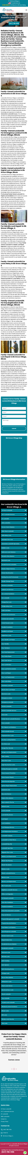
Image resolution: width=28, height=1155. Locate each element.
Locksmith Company (7, 835)
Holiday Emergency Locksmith (9, 769)
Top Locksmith (5, 998)
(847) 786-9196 (14, 23)
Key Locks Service (6, 794)
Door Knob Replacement (8, 652)
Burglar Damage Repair (8, 581)
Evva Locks (4, 714)
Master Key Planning (7, 860)
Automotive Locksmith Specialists (10, 543)
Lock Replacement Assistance (10, 831)
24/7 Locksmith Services (8, 514)
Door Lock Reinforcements (9, 669)
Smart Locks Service (7, 985)
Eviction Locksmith (6, 706)
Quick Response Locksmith (9, 931)
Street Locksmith (6, 994)
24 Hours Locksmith (7, 510)
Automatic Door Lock (7, 539)
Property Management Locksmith (10, 919)
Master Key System (7, 865)
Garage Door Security (7, 748)
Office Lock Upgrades (7, 894)
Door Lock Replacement (8, 677)
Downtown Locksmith (7, 685)
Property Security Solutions (9, 923)
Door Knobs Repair (7, 656)
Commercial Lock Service (8, 614)
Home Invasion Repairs (8, 777)
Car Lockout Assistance (8, 593)
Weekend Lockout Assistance (9, 1006)
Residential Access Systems (9, 944)
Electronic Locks (6, 694)
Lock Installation (6, 823)
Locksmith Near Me (7, 844)
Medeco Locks (5, 869)
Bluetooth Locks (6, 560)
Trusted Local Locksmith (8, 1002)
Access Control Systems (8, 527)
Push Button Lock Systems (9, 927)
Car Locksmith (5, 598)
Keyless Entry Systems (7, 798)
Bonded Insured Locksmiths (9, 564)
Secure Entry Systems (7, 977)
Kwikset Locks (5, 806)
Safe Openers (5, 965)
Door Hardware (6, 648)
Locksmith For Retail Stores (9, 839)
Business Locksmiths (7, 585)
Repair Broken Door (7, 940)
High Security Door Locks (8, 764)
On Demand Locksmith (8, 898)
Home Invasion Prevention (8, 773)
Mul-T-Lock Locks (6, 885)
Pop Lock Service (6, 915)
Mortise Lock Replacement (9, 881)
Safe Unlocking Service (8, 969)
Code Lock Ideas (6, 610)
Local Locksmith (6, 810)
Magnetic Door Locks (7, 852)
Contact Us (3, 1119)
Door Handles (5, 644)
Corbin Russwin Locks (7, 623)
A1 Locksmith (5, 518)
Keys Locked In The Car (8, 802)
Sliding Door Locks (6, 981)
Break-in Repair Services (8, 568)
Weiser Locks (5, 1011)
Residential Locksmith (7, 948)
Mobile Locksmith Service (8, 873)
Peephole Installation (7, 906)
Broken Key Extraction (7, 573)
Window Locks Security (8, 1019)
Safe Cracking (5, 960)
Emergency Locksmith (7, 702)
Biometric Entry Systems (8, 556)
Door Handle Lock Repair (8, 639)
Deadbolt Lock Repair (7, 631)
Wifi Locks (4, 1015)
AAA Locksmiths (6, 523)
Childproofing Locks (7, 606)
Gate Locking (5, 756)
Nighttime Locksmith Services (9, 890)
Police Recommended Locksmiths (11, 910)
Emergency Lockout (7, 698)
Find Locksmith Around (8, 731)
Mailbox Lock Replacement (9, 856)
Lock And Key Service (7, 814)
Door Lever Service (7, 660)
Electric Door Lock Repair (8, 689)
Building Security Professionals (10, 577)
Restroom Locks (6, 952)
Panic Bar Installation (7, 902)
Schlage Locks (5, 973)
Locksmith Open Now (7, 848)
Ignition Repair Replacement (9, 785)
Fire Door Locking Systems (9, 739)
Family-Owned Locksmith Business (11, 719)
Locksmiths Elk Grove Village (19, 1144)
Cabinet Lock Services (7, 589)
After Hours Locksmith (8, 531)
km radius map (14, 456)
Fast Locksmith (6, 723)
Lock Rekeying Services (8, 827)
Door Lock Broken (6, 664)
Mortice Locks (5, 877)
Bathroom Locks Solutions (8, 552)
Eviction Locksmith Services (9, 710)
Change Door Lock (6, 602)
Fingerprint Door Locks (8, 735)
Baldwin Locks (5, 548)
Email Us (5, 1132)
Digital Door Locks (6, 635)
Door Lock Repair (6, 673)
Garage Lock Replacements (9, 752)
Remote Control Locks (7, 935)
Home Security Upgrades (8, 781)
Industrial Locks (6, 789)
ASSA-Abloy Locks (6, 535)
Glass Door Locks (6, 760)
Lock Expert (5, 819)
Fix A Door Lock (6, 744)
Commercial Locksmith (8, 618)
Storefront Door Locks (7, 990)
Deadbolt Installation (7, 627)
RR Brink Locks (6, 956)
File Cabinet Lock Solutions (9, 727)
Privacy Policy (4, 1121)
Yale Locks (4, 1023)
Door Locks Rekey (6, 681)
